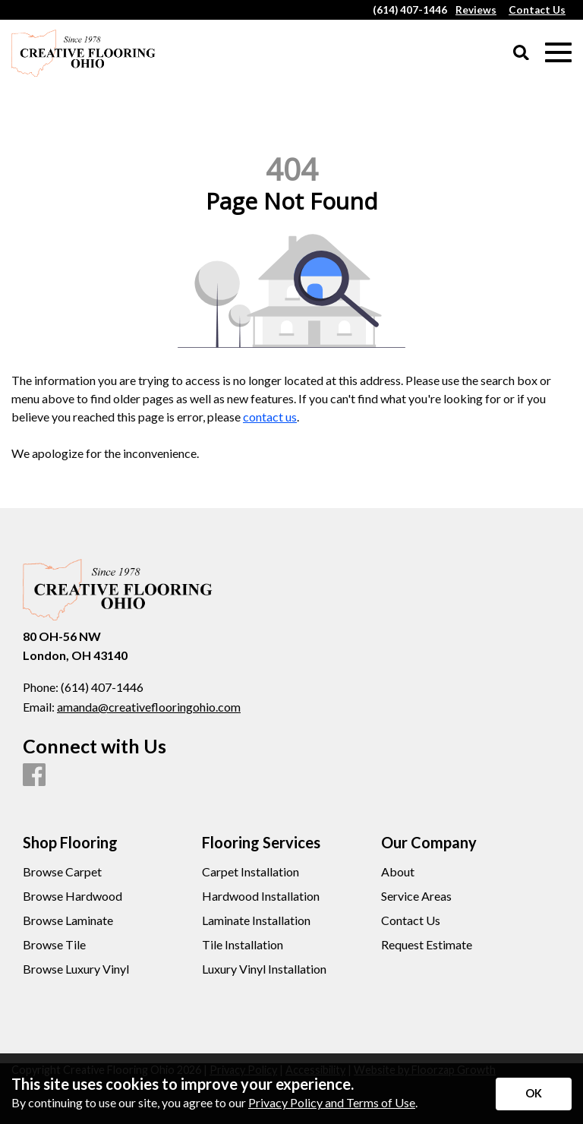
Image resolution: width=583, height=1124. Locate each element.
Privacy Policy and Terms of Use (331, 1102)
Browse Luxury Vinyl (76, 969)
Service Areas (416, 896)
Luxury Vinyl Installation (264, 969)
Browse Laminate (68, 920)
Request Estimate (426, 945)
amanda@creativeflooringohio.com (149, 706)
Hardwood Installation (261, 896)
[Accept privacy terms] (534, 1094)
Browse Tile (54, 945)
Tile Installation (242, 945)
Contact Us (410, 920)
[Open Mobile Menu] (558, 53)
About (397, 872)
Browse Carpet (62, 872)
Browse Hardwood (72, 896)
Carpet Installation (250, 872)
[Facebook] (34, 775)
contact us (270, 416)
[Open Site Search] (521, 53)
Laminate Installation (256, 920)
